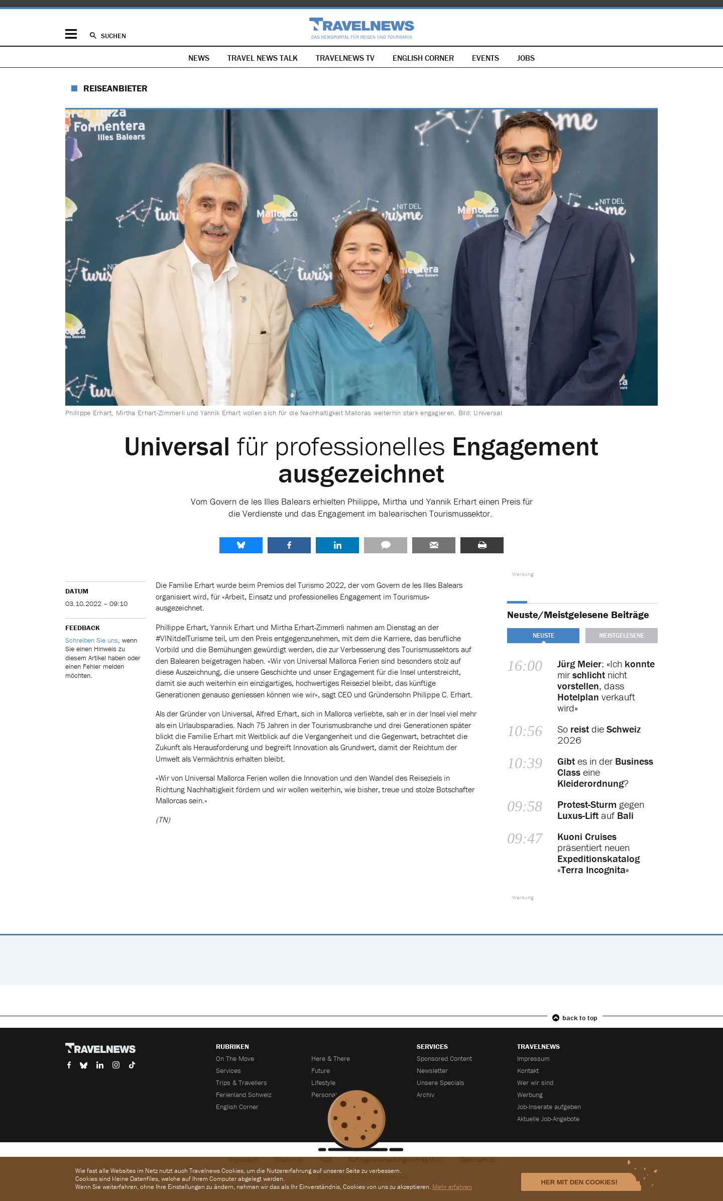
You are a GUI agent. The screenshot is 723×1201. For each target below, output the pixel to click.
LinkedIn (337, 545)
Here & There (330, 1058)
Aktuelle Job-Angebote (548, 1118)
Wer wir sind (535, 1082)
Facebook (289, 545)
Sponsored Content (444, 1058)
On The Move (235, 1058)
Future (320, 1070)
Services (228, 1070)
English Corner (423, 58)
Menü (71, 34)
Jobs (526, 58)
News (198, 58)
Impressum (533, 1058)
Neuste (543, 635)
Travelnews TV (345, 58)
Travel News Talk (262, 58)
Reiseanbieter (115, 88)
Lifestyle (323, 1082)
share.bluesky (241, 545)
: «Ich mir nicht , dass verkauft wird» (606, 685)
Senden (433, 545)
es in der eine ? (605, 772)
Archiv (425, 1094)
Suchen (113, 35)
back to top (579, 1017)
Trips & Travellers (241, 1082)
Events (485, 58)
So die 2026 (599, 735)
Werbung (530, 1094)
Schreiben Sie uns (91, 640)
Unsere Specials (440, 1082)
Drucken (482, 545)
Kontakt (528, 1070)
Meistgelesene (621, 635)
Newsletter (432, 1070)
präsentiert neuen (598, 853)
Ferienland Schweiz (244, 1094)
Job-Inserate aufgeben (549, 1106)
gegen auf (600, 810)
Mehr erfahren (452, 1186)
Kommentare (385, 545)
